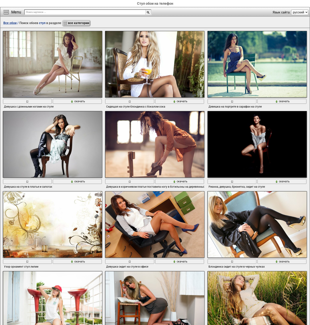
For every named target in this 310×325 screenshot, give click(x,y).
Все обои (10, 23)
